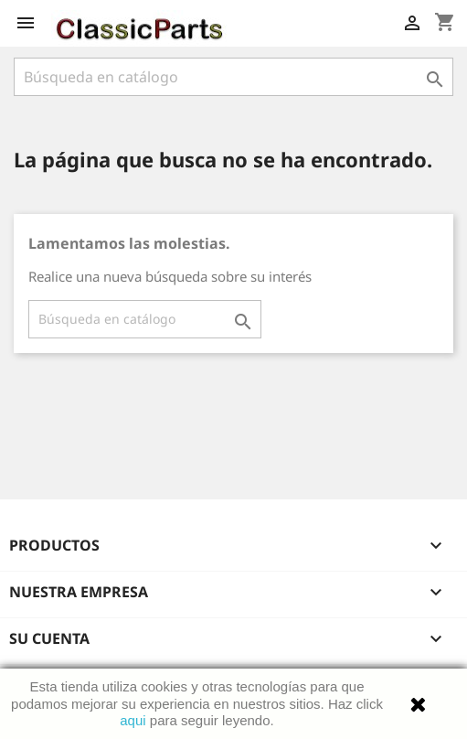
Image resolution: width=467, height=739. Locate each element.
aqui (132, 720)
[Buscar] (233, 77)
